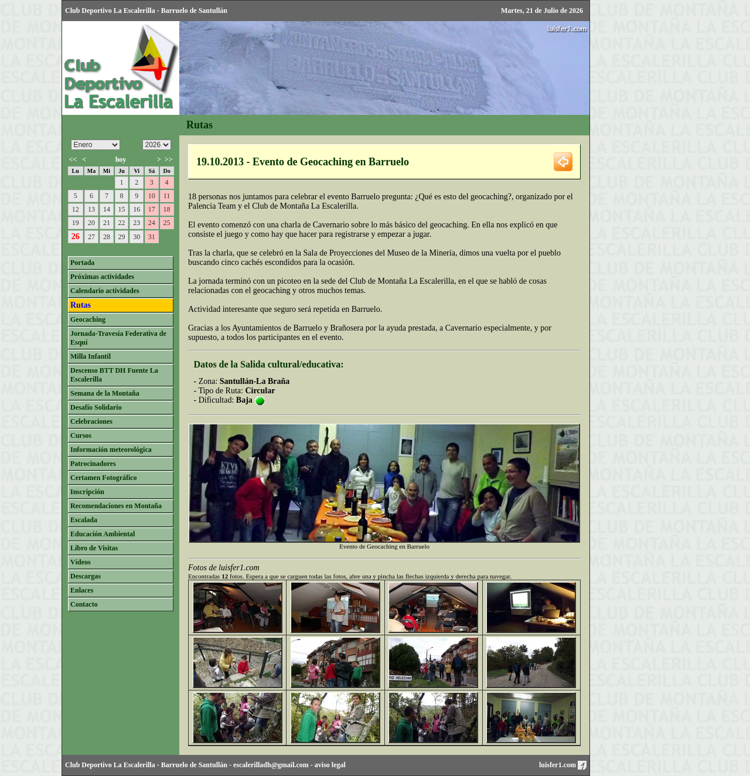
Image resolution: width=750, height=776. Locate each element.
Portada (82, 262)
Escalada (83, 520)
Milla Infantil (90, 356)
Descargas (85, 576)
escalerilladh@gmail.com (271, 765)
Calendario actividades (104, 291)
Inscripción (87, 492)
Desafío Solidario (96, 407)
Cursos (80, 435)
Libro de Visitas (94, 548)
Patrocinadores (93, 464)
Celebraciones (91, 421)
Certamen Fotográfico (103, 478)
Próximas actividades (102, 277)
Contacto (84, 604)
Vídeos (80, 562)
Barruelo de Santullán (194, 765)
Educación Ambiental (102, 534)
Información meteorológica (111, 449)
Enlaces (81, 590)
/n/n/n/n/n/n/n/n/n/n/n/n (95, 144)
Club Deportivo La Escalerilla (110, 765)
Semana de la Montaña (104, 393)
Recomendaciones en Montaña (116, 506)
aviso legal (330, 765)
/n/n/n (156, 144)
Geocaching (87, 319)
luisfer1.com (563, 765)
